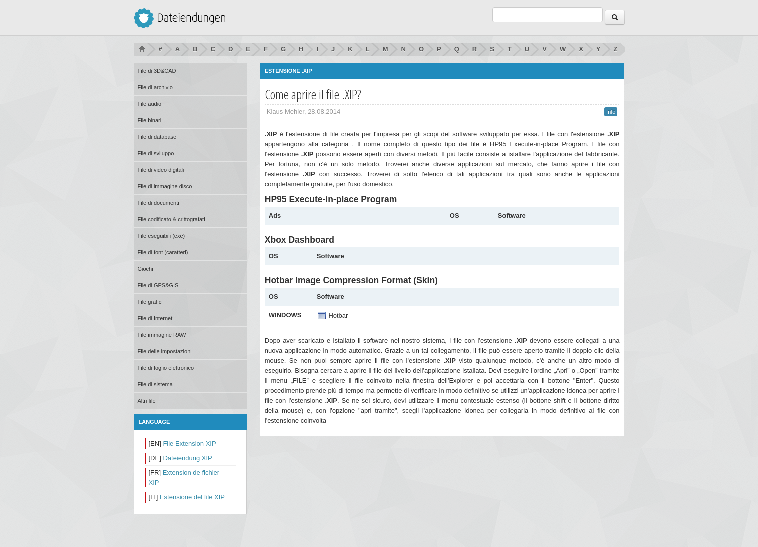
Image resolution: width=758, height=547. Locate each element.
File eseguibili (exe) (161, 236)
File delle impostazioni (165, 351)
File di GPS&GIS (158, 285)
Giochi (145, 269)
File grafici (150, 302)
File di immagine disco (165, 186)
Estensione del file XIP (192, 497)
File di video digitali (161, 170)
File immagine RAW (162, 335)
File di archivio (155, 87)
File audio (150, 104)
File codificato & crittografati (171, 219)
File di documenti (158, 203)
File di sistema (155, 384)
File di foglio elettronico (166, 368)
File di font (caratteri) (163, 252)
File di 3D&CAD (157, 71)
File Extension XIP (189, 443)
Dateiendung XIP (187, 458)
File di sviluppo (156, 153)
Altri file (147, 401)
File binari (150, 120)
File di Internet (155, 318)
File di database (157, 137)
